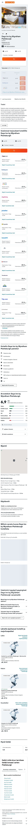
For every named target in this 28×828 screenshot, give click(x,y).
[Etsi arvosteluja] (15, 425)
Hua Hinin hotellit (8, 793)
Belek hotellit (7, 797)
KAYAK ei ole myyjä (14, 818)
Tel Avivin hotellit (8, 790)
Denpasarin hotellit (8, 780)
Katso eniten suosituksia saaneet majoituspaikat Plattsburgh (21, 704)
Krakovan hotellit (8, 788)
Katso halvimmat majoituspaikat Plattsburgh (23, 670)
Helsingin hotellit (8, 786)
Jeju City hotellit (7, 782)
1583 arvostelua (11, 46)
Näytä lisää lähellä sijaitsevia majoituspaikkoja (22, 637)
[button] (2, 2)
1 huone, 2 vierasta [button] (8, 55)
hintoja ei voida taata (11, 813)
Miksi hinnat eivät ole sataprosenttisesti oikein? (14, 823)
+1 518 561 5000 (6, 44)
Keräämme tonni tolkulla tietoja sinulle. (14, 821)
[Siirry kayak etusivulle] (9, 2)
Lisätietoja (4, 328)
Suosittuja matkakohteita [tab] (9, 769)
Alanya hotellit (7, 778)
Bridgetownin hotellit (9, 799)
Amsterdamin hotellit (9, 795)
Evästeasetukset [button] (4, 338)
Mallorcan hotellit (8, 784)
